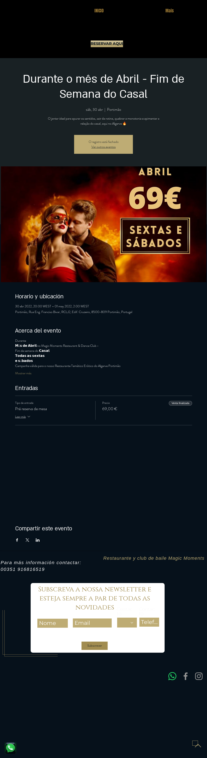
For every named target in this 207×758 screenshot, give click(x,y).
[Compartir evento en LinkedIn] (38, 540)
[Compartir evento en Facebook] (17, 540)
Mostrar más (23, 373)
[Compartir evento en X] (27, 540)
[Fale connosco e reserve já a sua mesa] (10, 748)
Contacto (124, 611)
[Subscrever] (94, 646)
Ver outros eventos (103, 146)
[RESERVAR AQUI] (107, 43)
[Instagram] (199, 676)
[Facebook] (186, 676)
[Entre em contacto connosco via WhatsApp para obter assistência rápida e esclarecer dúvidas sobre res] (172, 676)
